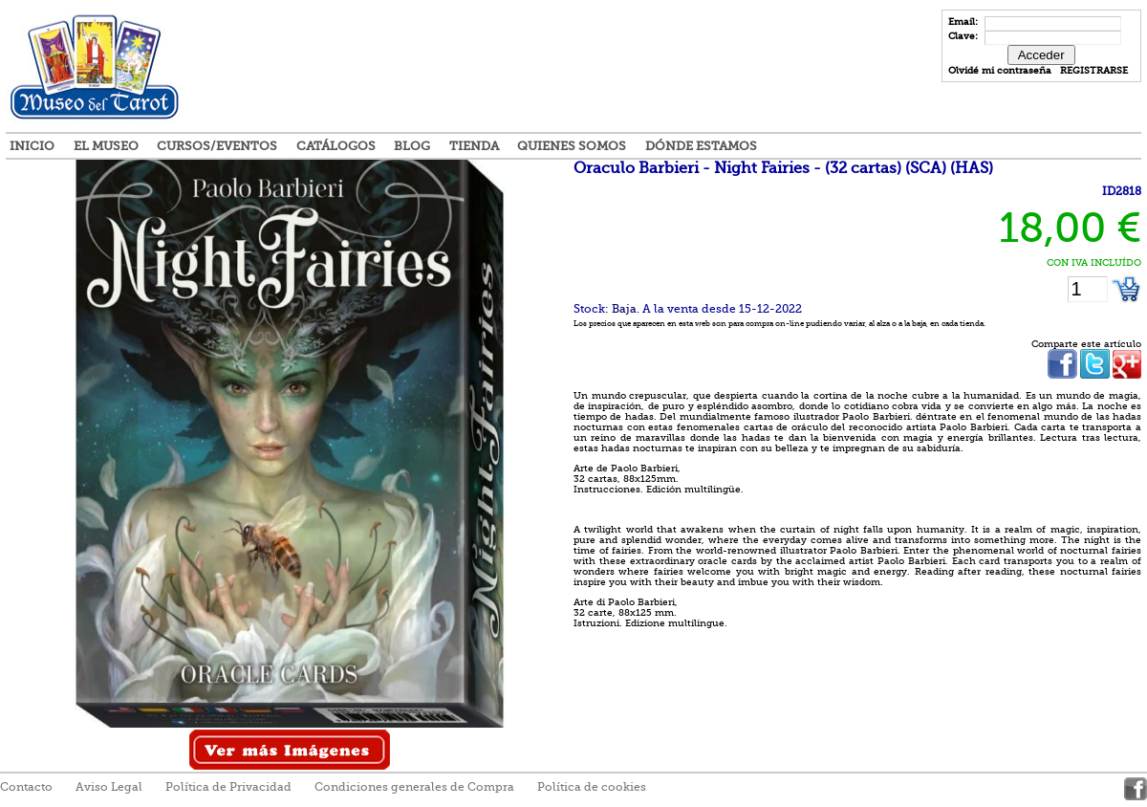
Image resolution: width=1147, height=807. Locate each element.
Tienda (474, 146)
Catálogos (336, 146)
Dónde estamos (701, 146)
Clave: (964, 36)
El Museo (106, 146)
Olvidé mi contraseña (999, 70)
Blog (412, 146)
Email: (964, 21)
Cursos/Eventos (217, 146)
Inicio (32, 146)
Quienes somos (571, 146)
